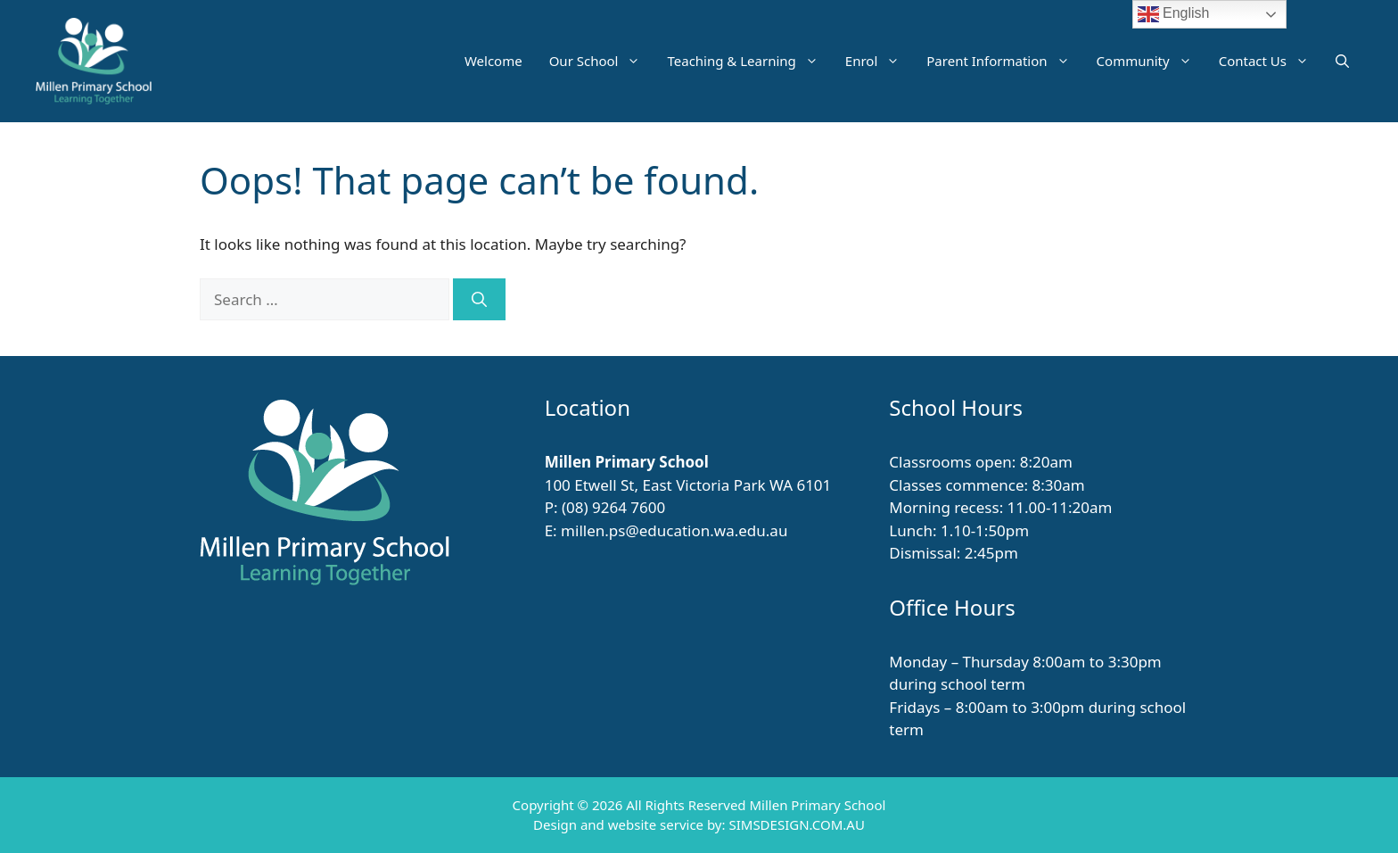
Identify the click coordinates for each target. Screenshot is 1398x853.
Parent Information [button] (1004, 60)
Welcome (493, 61)
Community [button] (1151, 60)
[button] (1342, 60)
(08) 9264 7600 (613, 507)
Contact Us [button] (1270, 60)
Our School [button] (601, 60)
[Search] (479, 299)
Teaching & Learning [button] (749, 60)
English (1174, 14)
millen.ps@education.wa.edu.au (674, 530)
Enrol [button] (879, 60)
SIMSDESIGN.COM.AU (796, 824)
